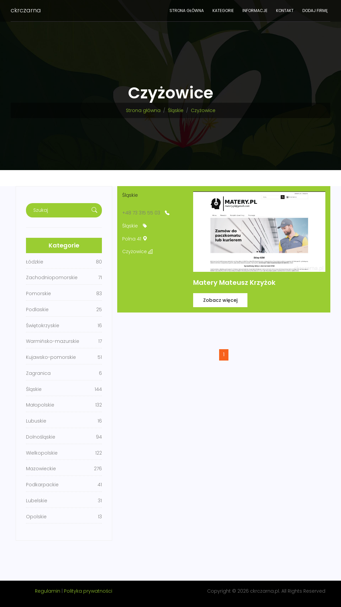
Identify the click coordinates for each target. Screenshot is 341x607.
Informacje (254, 10)
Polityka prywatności (88, 591)
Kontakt (285, 10)
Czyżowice (203, 110)
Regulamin (47, 591)
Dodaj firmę (315, 10)
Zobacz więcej (220, 300)
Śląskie (175, 110)
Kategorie (223, 10)
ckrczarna (26, 10)
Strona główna (187, 10)
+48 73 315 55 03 (141, 212)
